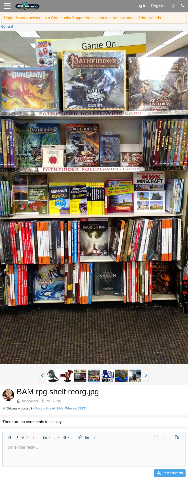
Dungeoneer (29, 401)
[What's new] (173, 6)
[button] (7, 6)
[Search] (183, 6)
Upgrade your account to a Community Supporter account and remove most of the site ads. (83, 18)
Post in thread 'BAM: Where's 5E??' (60, 408)
